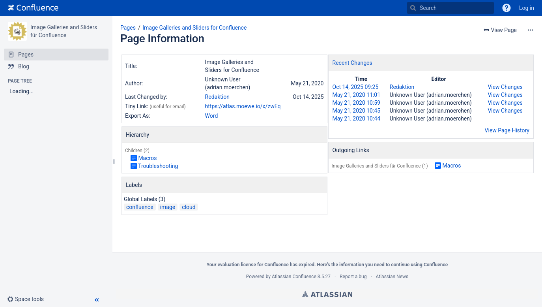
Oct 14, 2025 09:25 (356, 87)
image (168, 207)
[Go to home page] (33, 8)
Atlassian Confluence (294, 276)
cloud (188, 207)
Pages (128, 27)
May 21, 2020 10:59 (357, 103)
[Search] (413, 8)
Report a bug (353, 276)
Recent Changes (352, 63)
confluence (139, 207)
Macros (147, 158)
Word (211, 116)
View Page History (507, 130)
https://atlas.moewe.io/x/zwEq (243, 106)
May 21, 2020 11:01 (357, 95)
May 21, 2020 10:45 (357, 110)
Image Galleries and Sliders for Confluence (194, 27)
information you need (362, 264)
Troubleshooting (158, 166)
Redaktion (217, 97)
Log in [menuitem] (526, 8)
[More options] (530, 30)
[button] (506, 8)
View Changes (505, 87)
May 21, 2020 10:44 (357, 118)
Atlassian (327, 294)
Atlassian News (392, 276)
